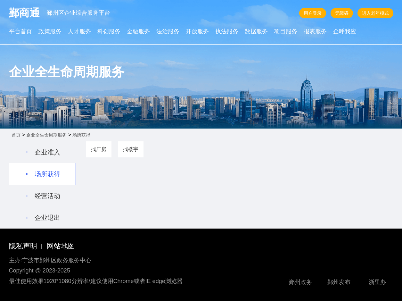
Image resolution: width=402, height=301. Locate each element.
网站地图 (61, 246)
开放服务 (197, 32)
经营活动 (47, 195)
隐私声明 (23, 246)
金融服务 (138, 32)
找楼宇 (130, 149)
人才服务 (79, 32)
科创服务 (108, 32)
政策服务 (50, 32)
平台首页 (20, 32)
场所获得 (81, 135)
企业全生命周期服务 (46, 135)
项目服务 (285, 32)
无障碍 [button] (342, 13)
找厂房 (98, 149)
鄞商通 (24, 13)
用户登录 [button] (313, 13)
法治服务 (167, 32)
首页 (16, 135)
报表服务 (315, 32)
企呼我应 (344, 32)
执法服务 (226, 32)
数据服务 (256, 32)
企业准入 (47, 152)
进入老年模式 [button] (375, 13)
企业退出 (47, 217)
